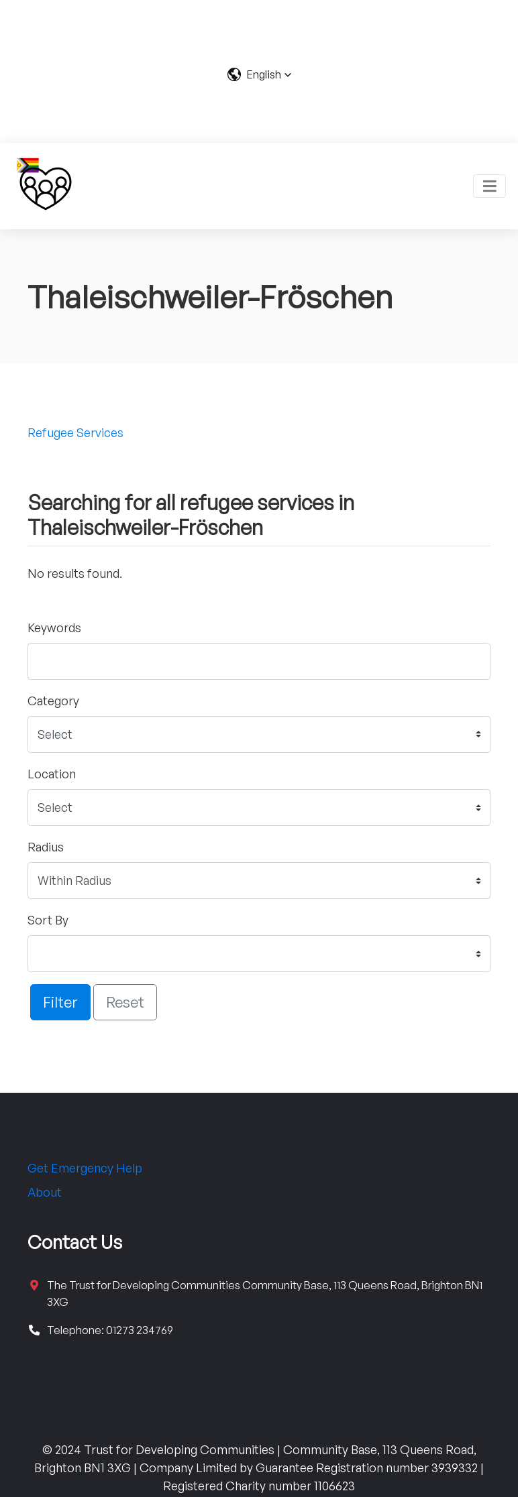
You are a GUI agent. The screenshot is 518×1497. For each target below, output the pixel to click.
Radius (46, 846)
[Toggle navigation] (489, 186)
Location (52, 773)
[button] (259, 74)
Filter (60, 1001)
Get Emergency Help (85, 1167)
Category (53, 700)
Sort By (48, 919)
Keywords (54, 627)
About (45, 1192)
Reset (125, 1001)
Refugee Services (75, 432)
